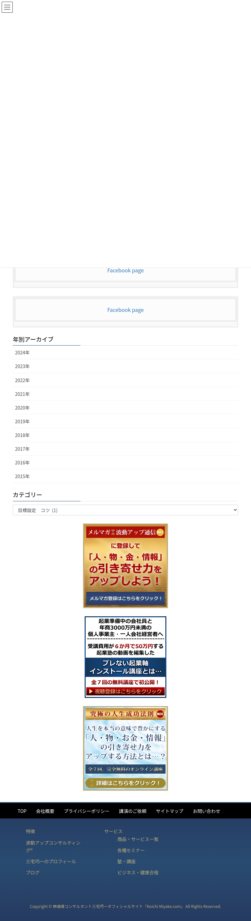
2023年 (22, 366)
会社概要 (45, 811)
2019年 (22, 421)
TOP (22, 811)
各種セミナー (131, 850)
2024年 (22, 352)
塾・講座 (126, 861)
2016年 (22, 462)
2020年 (22, 407)
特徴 (30, 831)
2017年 (22, 448)
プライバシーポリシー (86, 811)
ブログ (33, 872)
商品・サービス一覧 (138, 839)
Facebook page (125, 270)
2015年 (22, 476)
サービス (113, 831)
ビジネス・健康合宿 (138, 872)
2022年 (22, 380)
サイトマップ (169, 811)
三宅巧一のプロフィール (51, 861)
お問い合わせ (206, 811)
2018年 (22, 435)
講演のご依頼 (132, 811)
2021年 (22, 394)
